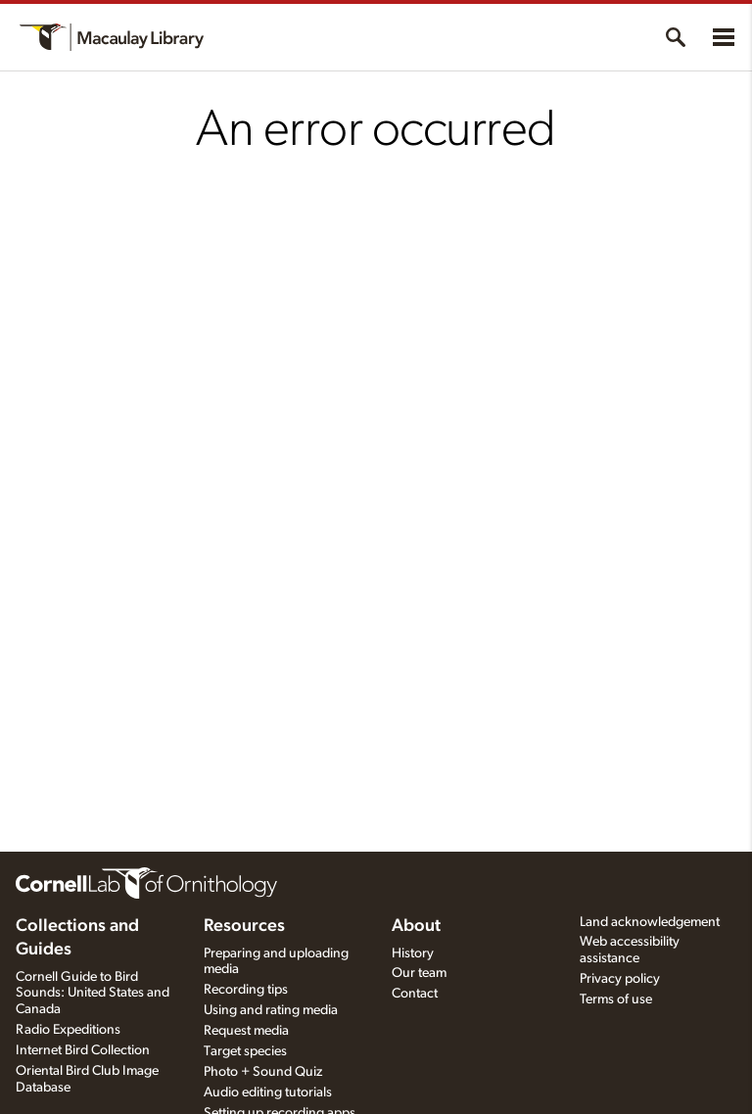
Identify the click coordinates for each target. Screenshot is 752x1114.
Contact (415, 993)
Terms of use (616, 999)
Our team (419, 973)
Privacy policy (620, 979)
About (416, 926)
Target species (245, 1051)
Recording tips (246, 990)
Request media (246, 1031)
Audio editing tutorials (268, 1092)
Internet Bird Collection (83, 1050)
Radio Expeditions (68, 1030)
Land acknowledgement (650, 922)
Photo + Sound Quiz (263, 1072)
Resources (244, 926)
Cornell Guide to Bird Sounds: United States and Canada (92, 993)
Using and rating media (271, 1010)
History (413, 953)
